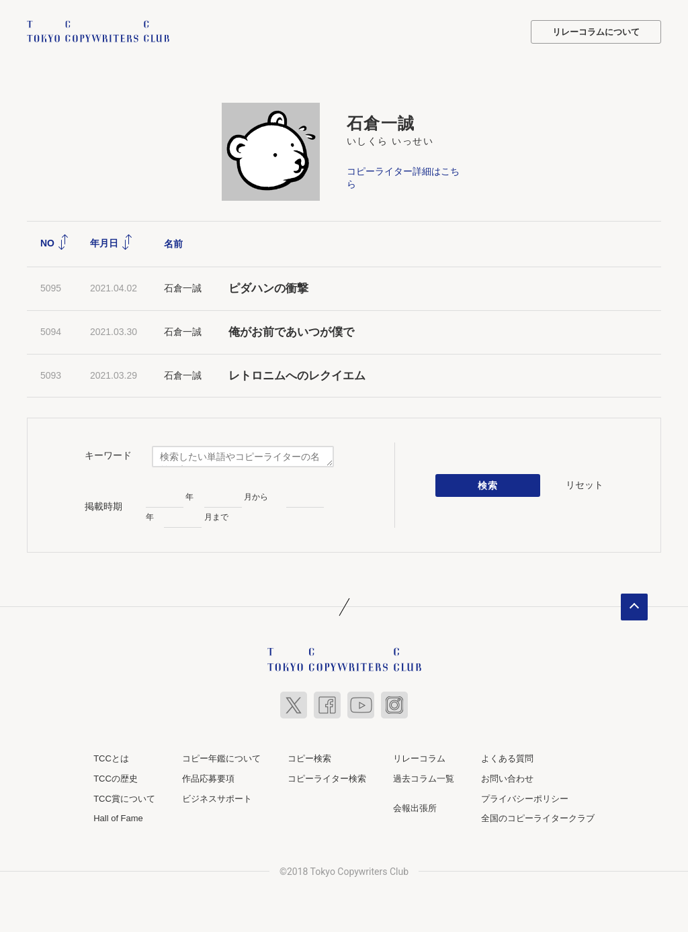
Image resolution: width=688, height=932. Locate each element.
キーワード (108, 455)
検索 (488, 485)
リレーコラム (419, 758)
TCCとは (111, 758)
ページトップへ (634, 607)
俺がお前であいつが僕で (291, 332)
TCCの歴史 (115, 779)
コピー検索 (309, 758)
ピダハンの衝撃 (268, 288)
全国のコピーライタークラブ (538, 818)
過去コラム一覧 (423, 779)
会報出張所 (415, 808)
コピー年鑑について (221, 758)
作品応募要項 (208, 779)
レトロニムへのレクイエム (297, 375)
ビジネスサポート (217, 799)
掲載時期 (103, 506)
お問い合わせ (507, 779)
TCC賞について (124, 799)
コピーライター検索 (327, 779)
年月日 (111, 243)
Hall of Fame (118, 818)
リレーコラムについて (596, 32)
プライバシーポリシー (524, 799)
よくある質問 (507, 758)
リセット (584, 484)
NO (54, 243)
